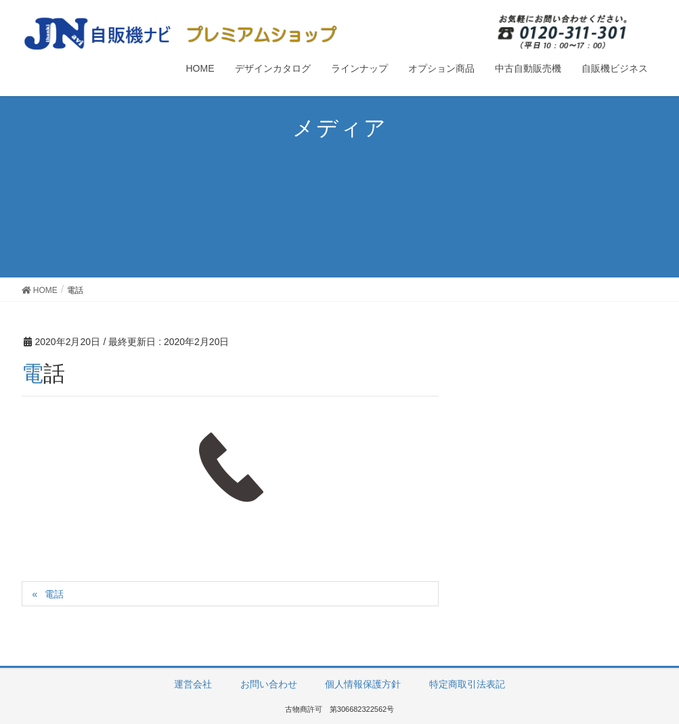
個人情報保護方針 (363, 684)
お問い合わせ (268, 684)
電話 (54, 594)
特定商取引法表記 (467, 684)
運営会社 (193, 684)
